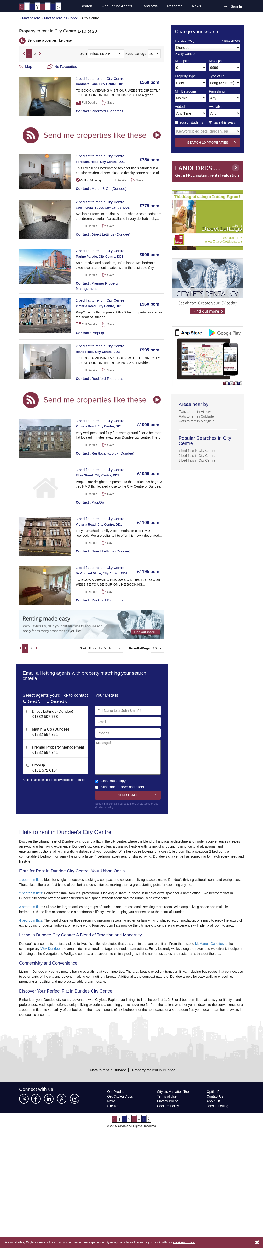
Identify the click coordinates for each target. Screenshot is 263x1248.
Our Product (116, 1101)
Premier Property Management (98, 286)
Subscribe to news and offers (120, 787)
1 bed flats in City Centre (198, 450)
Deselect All (60, 706)
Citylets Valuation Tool (174, 1101)
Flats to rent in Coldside (197, 416)
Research (174, 6)
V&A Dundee (52, 953)
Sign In (233, 6)
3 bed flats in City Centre (198, 460)
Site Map (114, 1116)
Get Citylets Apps (120, 1106)
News (196, 6)
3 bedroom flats (31, 907)
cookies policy (190, 1242)
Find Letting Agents (115, 6)
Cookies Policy (168, 1116)
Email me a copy (110, 780)
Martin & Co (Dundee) (102, 188)
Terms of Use (167, 1106)
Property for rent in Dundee (155, 1080)
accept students (189, 122)
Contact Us (215, 1106)
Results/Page (136, 54)
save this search (225, 122)
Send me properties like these (50, 40)
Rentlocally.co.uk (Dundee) (106, 453)
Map (29, 66)
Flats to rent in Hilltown (197, 411)
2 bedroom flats (31, 893)
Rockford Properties (100, 110)
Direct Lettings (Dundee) (104, 234)
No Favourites (66, 66)
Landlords (149, 6)
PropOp (90, 332)
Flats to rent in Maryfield (198, 421)
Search (84, 6)
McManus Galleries (218, 948)
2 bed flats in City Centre (198, 455)
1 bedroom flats (31, 879)
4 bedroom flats (31, 920)
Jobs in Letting (218, 1116)
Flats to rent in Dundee (62, 18)
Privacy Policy (167, 1111)
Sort (83, 54)
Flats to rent (31, 18)
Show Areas (231, 41)
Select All (34, 706)
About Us (214, 1111)
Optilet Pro (215, 1101)
